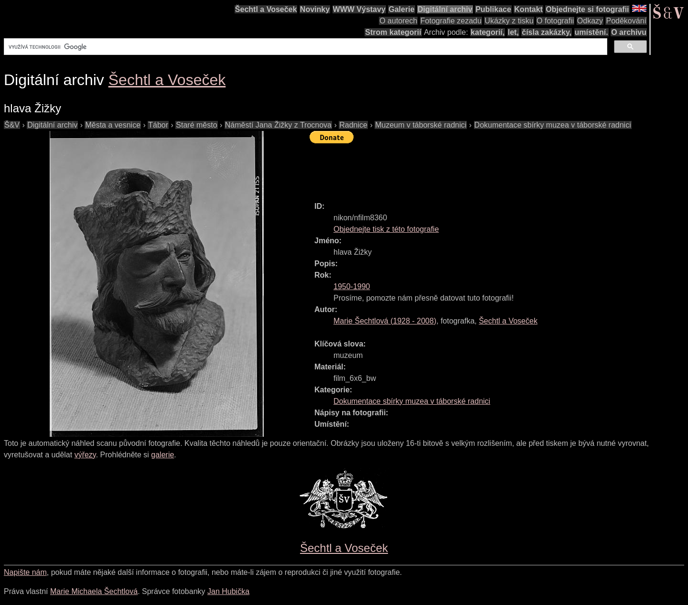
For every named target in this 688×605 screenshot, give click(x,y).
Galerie (401, 9)
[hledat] (305, 47)
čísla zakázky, (546, 32)
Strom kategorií (393, 32)
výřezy (85, 455)
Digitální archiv (445, 9)
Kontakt (528, 9)
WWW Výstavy (359, 9)
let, (513, 32)
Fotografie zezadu (451, 21)
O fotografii (555, 21)
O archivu (628, 32)
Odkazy (590, 21)
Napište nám (25, 572)
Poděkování (626, 21)
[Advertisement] (483, 168)
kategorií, (488, 32)
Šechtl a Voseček (266, 9)
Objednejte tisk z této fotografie (386, 229)
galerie (162, 455)
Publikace (493, 9)
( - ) (384, 321)
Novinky (315, 9)
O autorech (398, 21)
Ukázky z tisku (508, 21)
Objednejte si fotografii (587, 9)
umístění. (591, 32)
